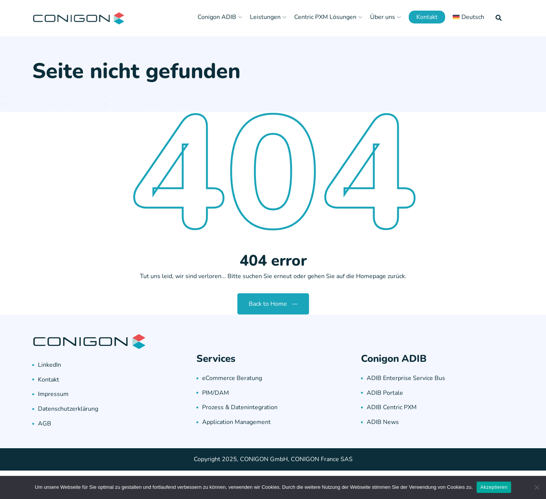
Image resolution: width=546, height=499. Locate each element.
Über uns (382, 17)
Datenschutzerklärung (68, 409)
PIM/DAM (215, 393)
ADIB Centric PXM (392, 407)
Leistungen (265, 17)
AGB (44, 423)
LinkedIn (49, 365)
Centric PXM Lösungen (325, 17)
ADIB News (383, 422)
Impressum (53, 394)
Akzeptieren (493, 487)
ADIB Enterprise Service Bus (406, 378)
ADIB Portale (385, 393)
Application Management (236, 422)
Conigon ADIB (217, 17)
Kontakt (427, 17)
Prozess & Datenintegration (240, 407)
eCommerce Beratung (232, 378)
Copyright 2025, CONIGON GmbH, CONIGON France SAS (273, 459)
